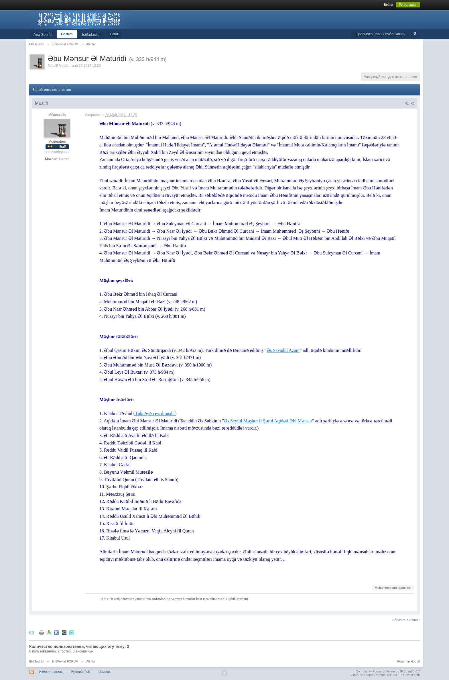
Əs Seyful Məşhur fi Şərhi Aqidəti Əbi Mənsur (268, 420)
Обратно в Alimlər (406, 620)
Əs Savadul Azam (283, 350)
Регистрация (408, 4)
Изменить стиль (51, 671)
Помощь (105, 671)
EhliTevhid (36, 661)
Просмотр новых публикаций (380, 34)
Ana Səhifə (43, 34)
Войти (388, 4)
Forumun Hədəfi (408, 661)
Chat (114, 34)
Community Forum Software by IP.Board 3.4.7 (388, 671)
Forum (66, 34)
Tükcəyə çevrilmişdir (155, 413)
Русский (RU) (80, 671)
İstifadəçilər (91, 34)
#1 (409, 103)
